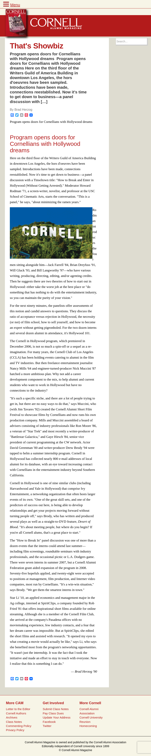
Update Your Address (56, 717)
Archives (11, 717)
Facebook (49, 721)
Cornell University (91, 717)
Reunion (84, 721)
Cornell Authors (16, 713)
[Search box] (131, 41)
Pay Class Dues (53, 713)
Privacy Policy (15, 730)
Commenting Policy (18, 726)
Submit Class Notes (56, 709)
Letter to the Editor (18, 709)
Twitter (47, 726)
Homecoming (88, 726)
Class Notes (14, 721)
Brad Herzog (23, 109)
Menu (15, 5)
